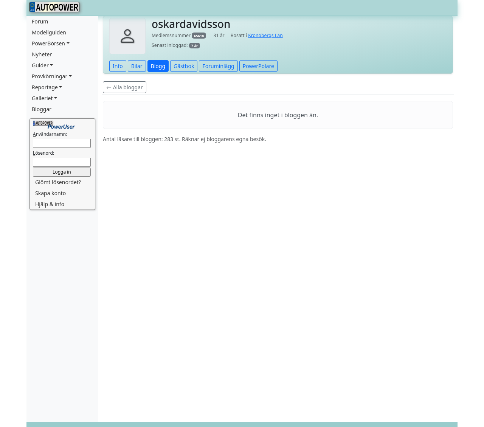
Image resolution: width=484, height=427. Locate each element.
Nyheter (42, 54)
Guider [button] (40, 65)
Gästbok (184, 66)
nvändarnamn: (50, 134)
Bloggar (41, 109)
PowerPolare (258, 66)
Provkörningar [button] (49, 76)
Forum (40, 21)
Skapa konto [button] (50, 193)
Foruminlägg (218, 66)
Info (118, 66)
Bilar (137, 66)
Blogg (158, 66)
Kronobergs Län (265, 35)
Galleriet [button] (42, 98)
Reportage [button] (45, 87)
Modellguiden (49, 32)
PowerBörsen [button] (48, 43)
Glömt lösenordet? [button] (58, 182)
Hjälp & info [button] (49, 204)
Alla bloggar (124, 87)
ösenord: (43, 153)
